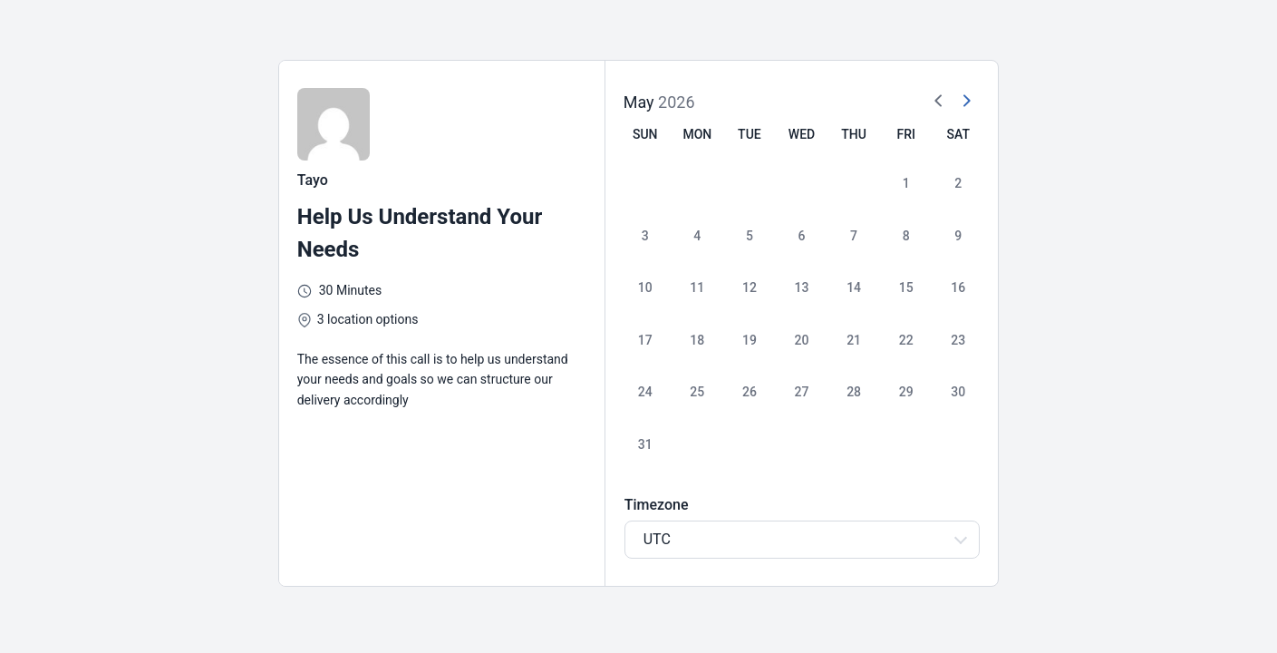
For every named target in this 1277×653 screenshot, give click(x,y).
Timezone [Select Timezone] (656, 504)
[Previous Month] (939, 101)
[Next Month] (966, 101)
